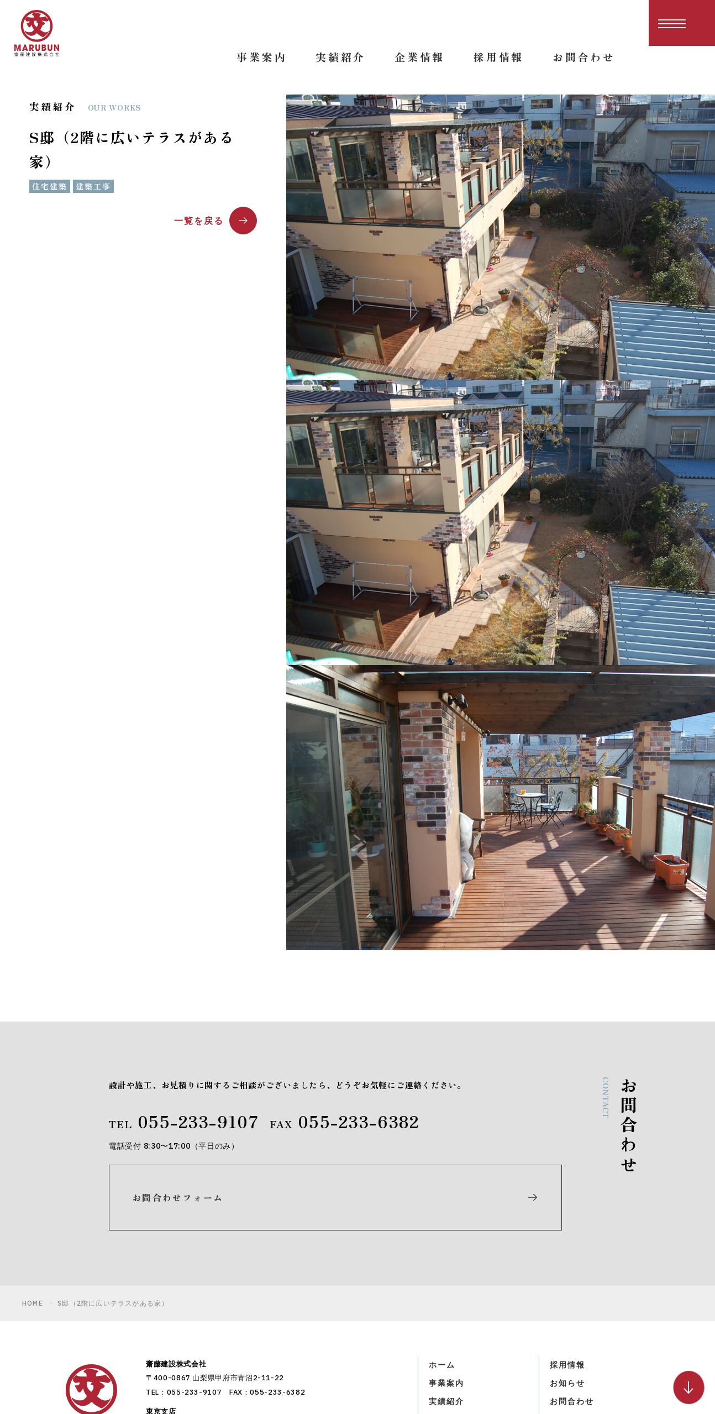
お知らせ (570, 1282)
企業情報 (449, 1323)
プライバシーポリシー (599, 1323)
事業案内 (449, 1282)
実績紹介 (449, 1302)
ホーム (444, 1262)
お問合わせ (575, 1302)
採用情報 (570, 1262)
